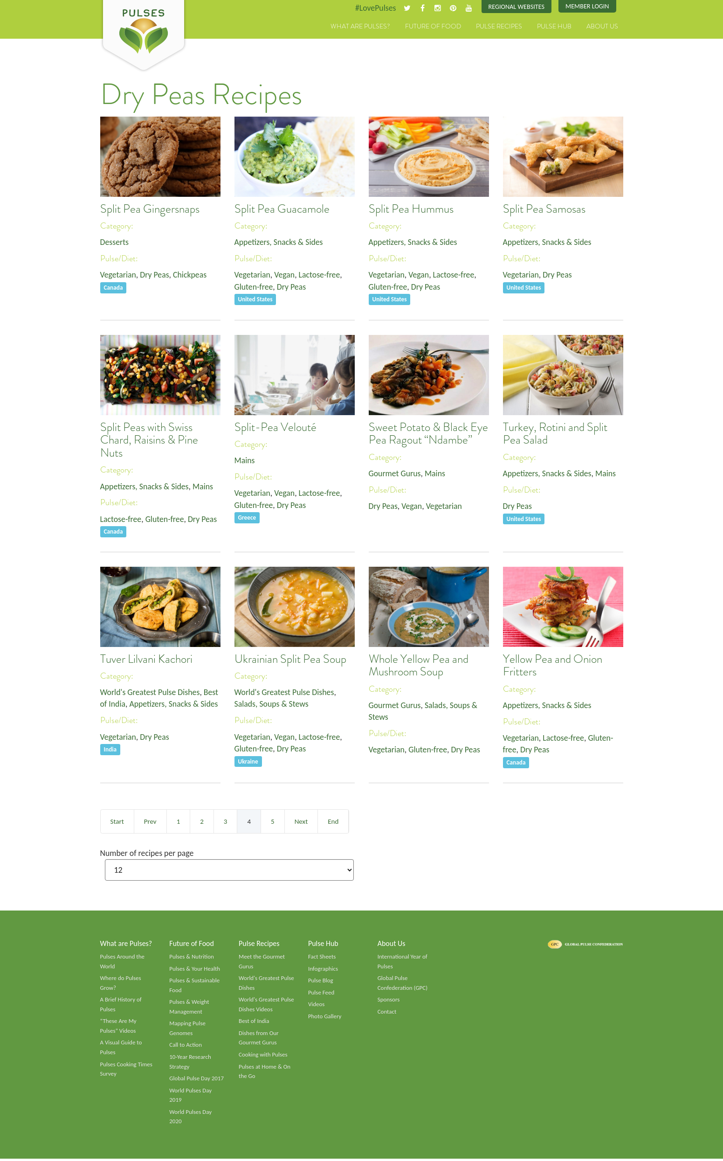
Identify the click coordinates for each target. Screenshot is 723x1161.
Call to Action (185, 1046)
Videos (316, 1005)
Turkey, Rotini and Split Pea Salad (555, 434)
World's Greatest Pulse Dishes (150, 692)
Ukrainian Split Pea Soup (290, 659)
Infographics (323, 969)
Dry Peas (155, 275)
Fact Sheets (322, 957)
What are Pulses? (360, 26)
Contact (387, 1012)
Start (117, 821)
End (333, 821)
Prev (150, 821)
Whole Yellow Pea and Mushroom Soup (418, 666)
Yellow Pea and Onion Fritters (552, 666)
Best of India (254, 1022)
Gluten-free (254, 287)
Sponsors (389, 1001)
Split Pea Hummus (411, 209)
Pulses (143, 36)
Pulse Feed (321, 993)
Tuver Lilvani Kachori (146, 659)
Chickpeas (191, 275)
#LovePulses (373, 8)
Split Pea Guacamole (282, 209)
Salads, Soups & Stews (272, 704)
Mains (204, 486)
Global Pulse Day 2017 (196, 1080)
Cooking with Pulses (263, 1056)
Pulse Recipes (499, 26)
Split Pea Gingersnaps (150, 209)
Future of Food (433, 26)
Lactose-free (321, 275)
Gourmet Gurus (395, 473)
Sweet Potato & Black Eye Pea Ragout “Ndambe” (428, 434)
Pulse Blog (321, 981)
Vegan (285, 275)
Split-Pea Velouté (275, 427)
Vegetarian (118, 275)
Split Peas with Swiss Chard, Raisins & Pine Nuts (149, 440)
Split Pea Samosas (544, 209)
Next (301, 821)
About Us (602, 26)
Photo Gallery (325, 1017)
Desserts (114, 242)
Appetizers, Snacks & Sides (279, 242)
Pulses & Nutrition (191, 957)
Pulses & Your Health (194, 969)
